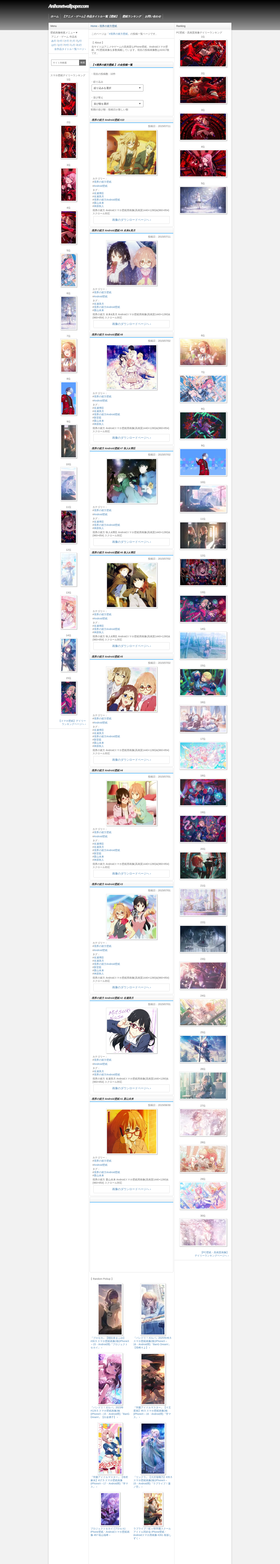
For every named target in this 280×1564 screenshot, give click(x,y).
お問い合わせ (153, 16)
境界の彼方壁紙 (102, 181)
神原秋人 (99, 206)
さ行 (66, 40)
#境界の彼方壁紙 (118, 33)
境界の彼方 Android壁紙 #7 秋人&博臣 (113, 448)
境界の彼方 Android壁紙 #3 (107, 884)
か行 (60, 40)
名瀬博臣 (99, 193)
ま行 (60, 44)
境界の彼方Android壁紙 (107, 199)
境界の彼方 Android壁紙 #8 (107, 334)
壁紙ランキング (131, 16)
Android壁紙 (101, 185)
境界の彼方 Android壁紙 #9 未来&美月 (113, 230)
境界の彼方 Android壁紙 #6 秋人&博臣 (113, 552)
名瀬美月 (99, 196)
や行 (66, 44)
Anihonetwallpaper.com (68, 6)
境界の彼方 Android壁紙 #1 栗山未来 (113, 1098)
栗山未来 (99, 202)
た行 (72, 40)
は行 (53, 44)
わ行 (79, 44)
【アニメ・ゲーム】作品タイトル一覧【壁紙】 (90, 16)
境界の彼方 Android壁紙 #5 (107, 656)
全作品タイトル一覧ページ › (70, 49)
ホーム (55, 16)
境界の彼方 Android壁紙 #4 (107, 770)
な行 (79, 40)
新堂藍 (97, 417)
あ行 (53, 40)
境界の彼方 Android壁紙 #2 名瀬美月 (113, 998)
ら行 (72, 44)
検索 (82, 62)
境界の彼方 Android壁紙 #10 (108, 119)
